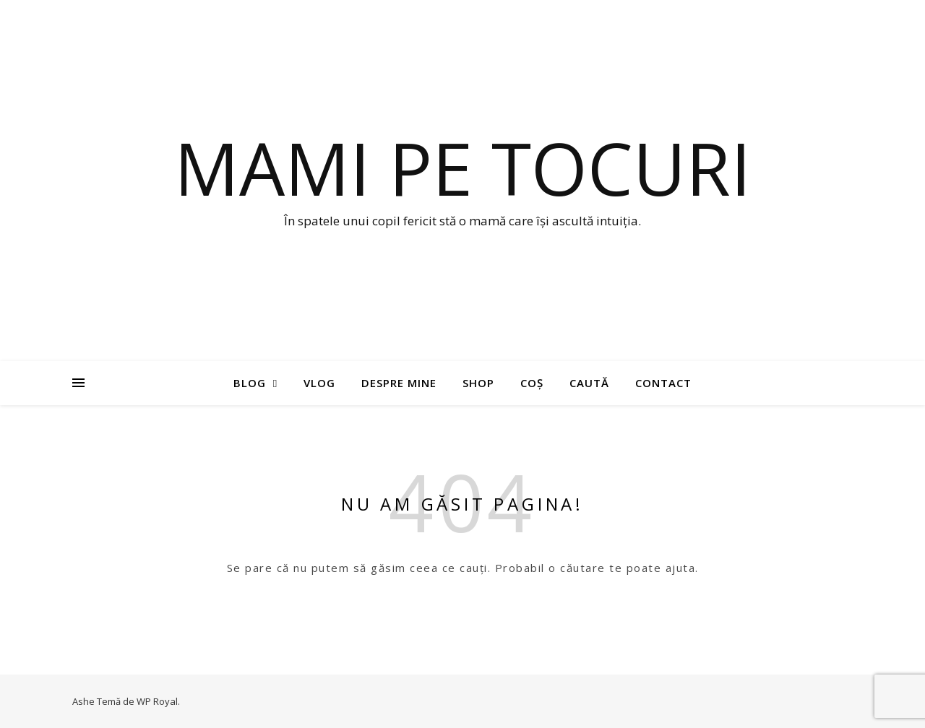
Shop (478, 383)
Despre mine (398, 383)
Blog (249, 383)
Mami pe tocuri (462, 167)
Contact (663, 383)
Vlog (319, 383)
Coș (531, 383)
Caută (589, 383)
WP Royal (157, 701)
